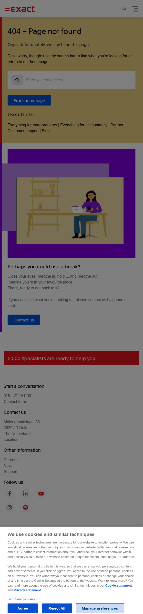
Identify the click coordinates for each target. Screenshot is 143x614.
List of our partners (21, 603)
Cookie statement (118, 589)
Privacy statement (27, 594)
